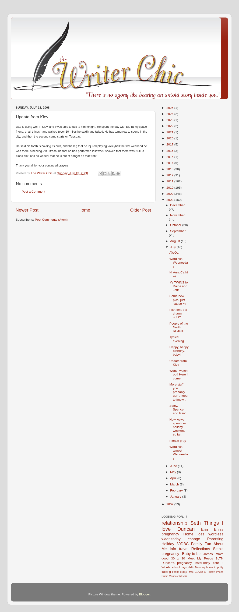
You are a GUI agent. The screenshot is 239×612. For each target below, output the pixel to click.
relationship (174, 523)
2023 (170, 120)
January (176, 496)
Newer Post (27, 210)
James (208, 554)
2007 (170, 504)
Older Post (140, 210)
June (174, 466)
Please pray (177, 440)
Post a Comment (33, 191)
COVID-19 (201, 571)
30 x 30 (178, 558)
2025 (170, 108)
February (177, 490)
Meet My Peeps (200, 558)
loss (200, 534)
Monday (173, 576)
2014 (170, 163)
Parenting (215, 539)
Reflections (200, 549)
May (173, 472)
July (173, 247)
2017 (170, 144)
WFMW (183, 576)
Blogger (144, 594)
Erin (204, 529)
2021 (170, 132)
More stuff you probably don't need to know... (178, 392)
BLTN (219, 558)
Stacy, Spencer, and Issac (177, 409)
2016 (170, 150)
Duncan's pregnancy (177, 563)
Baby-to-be (191, 554)
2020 (170, 138)
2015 (170, 157)
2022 (170, 126)
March (175, 484)
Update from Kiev (178, 362)
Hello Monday (196, 567)
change (194, 539)
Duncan (186, 529)
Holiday (168, 544)
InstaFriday (202, 563)
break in (211, 567)
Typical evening (176, 339)
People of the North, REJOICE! (178, 327)
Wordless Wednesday (178, 262)
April (173, 478)
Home (84, 210)
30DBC (182, 544)
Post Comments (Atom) (51, 219)
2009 (170, 193)
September (178, 231)
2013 (170, 169)
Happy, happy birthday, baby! (179, 350)
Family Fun (201, 544)
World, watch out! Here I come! (178, 374)
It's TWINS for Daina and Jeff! (179, 286)
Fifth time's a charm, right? (178, 313)
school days (179, 567)
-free (190, 571)
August (175, 241)
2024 (170, 114)
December (177, 205)
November (177, 215)
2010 (170, 187)
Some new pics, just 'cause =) (177, 299)
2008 (170, 200)
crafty (183, 571)
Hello (175, 571)
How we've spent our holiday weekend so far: (177, 427)
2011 (170, 181)
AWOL (174, 252)
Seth (195, 523)
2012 (170, 175)
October (176, 225)
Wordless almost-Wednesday (178, 452)
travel (183, 549)
